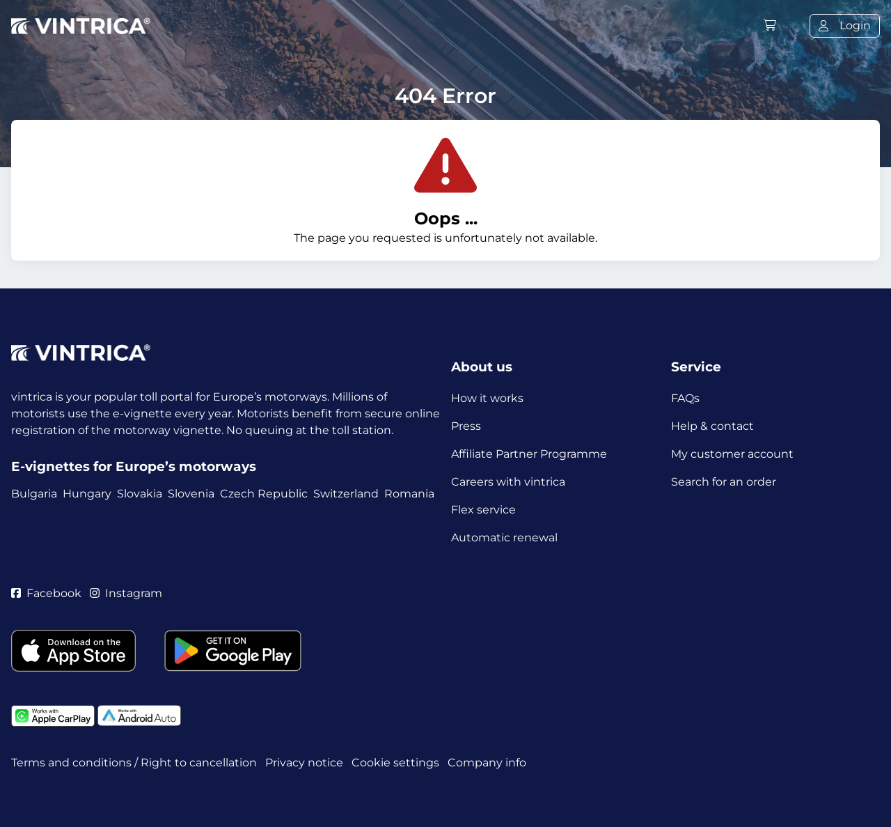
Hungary (87, 493)
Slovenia (191, 493)
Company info (487, 762)
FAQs (685, 398)
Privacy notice (304, 762)
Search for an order (723, 481)
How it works (487, 398)
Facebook (46, 593)
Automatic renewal (504, 537)
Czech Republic (264, 493)
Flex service (483, 509)
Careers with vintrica (508, 481)
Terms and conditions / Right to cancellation (134, 762)
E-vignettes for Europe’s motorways (133, 466)
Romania (409, 493)
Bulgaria (34, 493)
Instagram (126, 593)
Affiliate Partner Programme (529, 454)
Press (466, 426)
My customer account (732, 454)
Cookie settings (395, 762)
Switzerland (346, 493)
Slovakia (139, 493)
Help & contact (712, 426)
